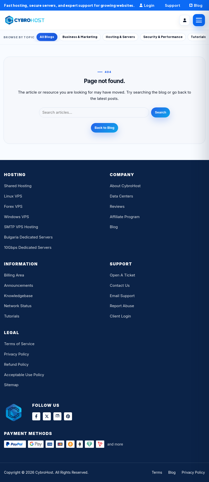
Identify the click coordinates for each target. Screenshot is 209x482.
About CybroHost (125, 185)
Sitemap (11, 384)
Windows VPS (16, 216)
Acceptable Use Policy (24, 374)
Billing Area (14, 275)
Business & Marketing (79, 37)
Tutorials (11, 316)
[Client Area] (184, 20)
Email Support (122, 295)
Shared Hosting (17, 185)
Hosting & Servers (120, 37)
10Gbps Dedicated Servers (27, 247)
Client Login (120, 316)
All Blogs (47, 37)
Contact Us (120, 285)
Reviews (117, 206)
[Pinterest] (68, 416)
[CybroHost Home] (25, 20)
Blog (114, 226)
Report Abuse (122, 305)
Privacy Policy (16, 354)
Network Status (17, 305)
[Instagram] (57, 416)
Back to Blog (104, 128)
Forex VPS (13, 206)
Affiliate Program (125, 216)
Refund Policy (16, 364)
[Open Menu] (199, 20)
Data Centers (121, 196)
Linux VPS (13, 196)
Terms (157, 472)
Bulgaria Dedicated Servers (28, 237)
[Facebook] (36, 416)
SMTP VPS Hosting (21, 226)
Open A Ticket (122, 275)
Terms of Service (19, 343)
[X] (47, 416)
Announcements (18, 285)
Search (160, 112)
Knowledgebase (18, 295)
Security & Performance (163, 37)
